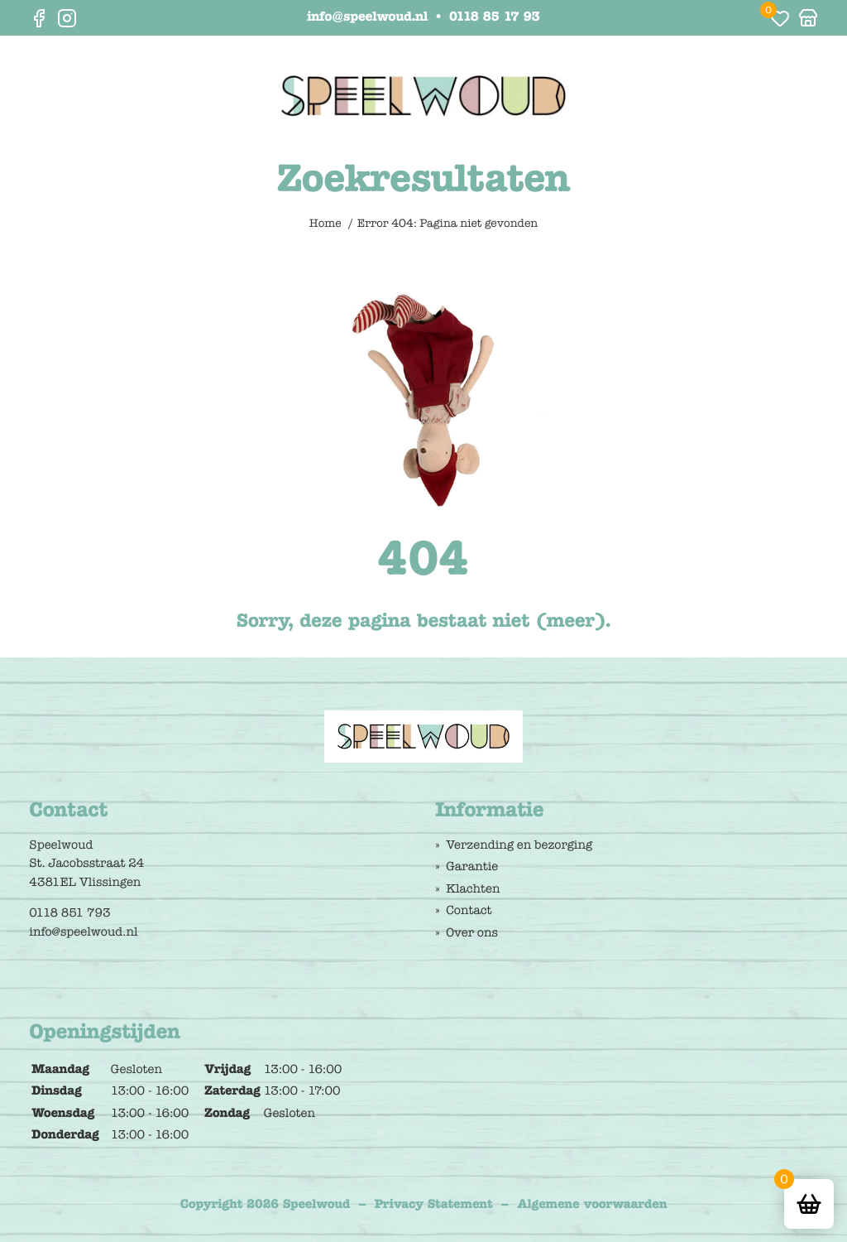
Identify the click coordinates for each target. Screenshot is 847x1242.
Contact (468, 910)
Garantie (472, 866)
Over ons (472, 932)
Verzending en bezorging (519, 844)
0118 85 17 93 (494, 18)
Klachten (473, 888)
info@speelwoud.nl (367, 18)
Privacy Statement (434, 1203)
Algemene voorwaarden (592, 1203)
